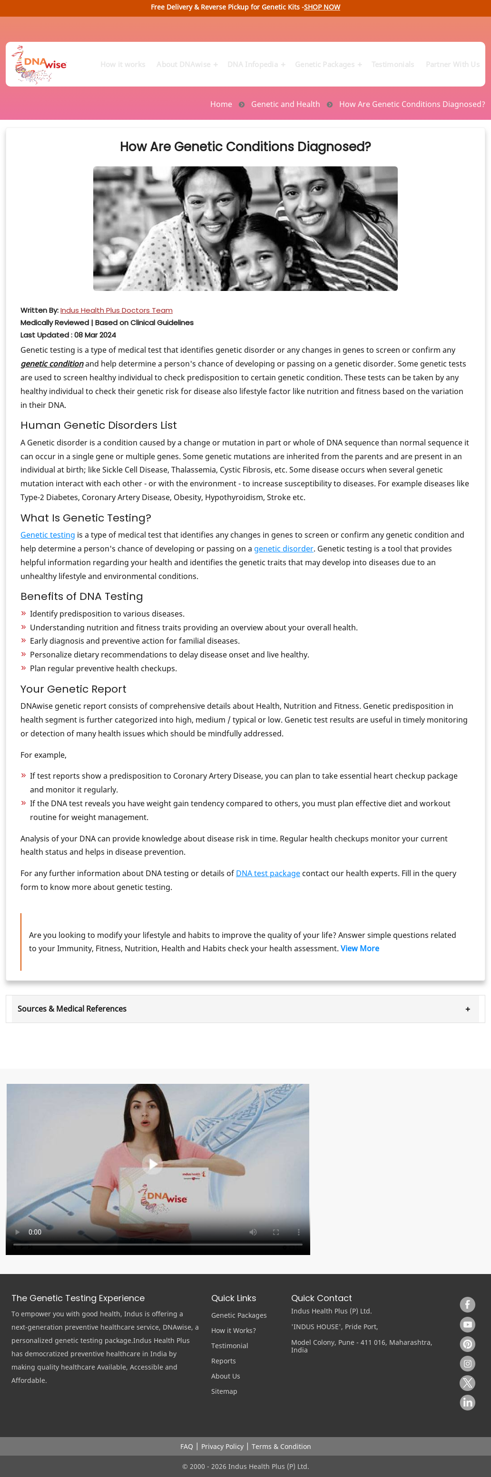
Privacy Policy (222, 1446)
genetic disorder (284, 548)
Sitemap (224, 1391)
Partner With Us (453, 59)
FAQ (186, 1446)
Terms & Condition (281, 1446)
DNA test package (268, 873)
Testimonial (229, 1345)
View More (360, 948)
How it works (123, 59)
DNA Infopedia (255, 59)
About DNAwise (186, 59)
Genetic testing (47, 535)
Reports (223, 1360)
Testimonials (393, 59)
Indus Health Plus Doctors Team (116, 310)
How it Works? (233, 1330)
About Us (225, 1375)
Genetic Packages (327, 59)
